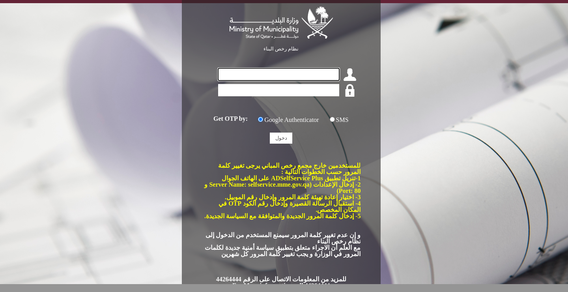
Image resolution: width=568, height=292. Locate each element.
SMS (342, 119)
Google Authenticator (291, 119)
